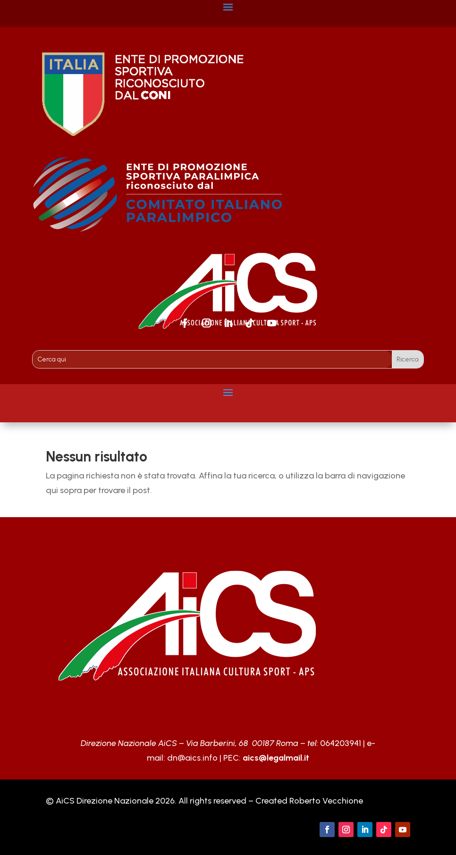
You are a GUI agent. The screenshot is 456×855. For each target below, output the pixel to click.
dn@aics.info (192, 758)
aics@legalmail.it (276, 758)
